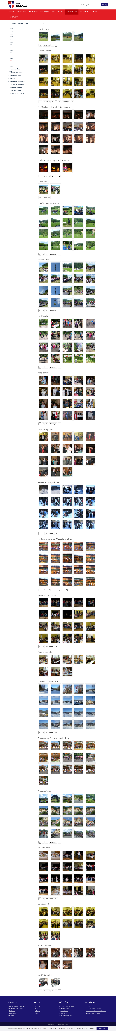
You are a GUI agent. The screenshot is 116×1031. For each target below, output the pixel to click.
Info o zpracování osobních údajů (19, 1006)
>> (72, 101)
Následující (66, 101)
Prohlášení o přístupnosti (16, 1008)
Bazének (37, 1008)
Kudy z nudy (64, 1013)
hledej (104, 5)
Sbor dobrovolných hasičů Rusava (96, 1011)
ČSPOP (88, 1006)
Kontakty (11, 1015)
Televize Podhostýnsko (67, 1006)
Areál (36, 1013)
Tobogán (37, 1011)
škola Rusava (64, 1011)
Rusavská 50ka (65, 1008)
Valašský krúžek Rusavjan (93, 1008)
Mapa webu (12, 1013)
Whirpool (38, 1006)
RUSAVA (21, 5)
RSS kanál (12, 1011)
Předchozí (47, 45)
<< (40, 45)
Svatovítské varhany (66, 1015)
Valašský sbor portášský (93, 1013)
